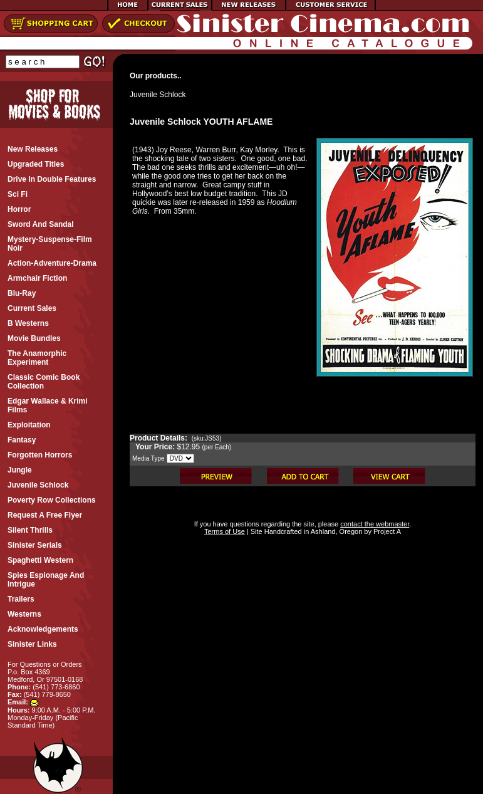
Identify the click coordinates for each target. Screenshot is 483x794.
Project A (386, 531)
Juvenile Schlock (157, 94)
